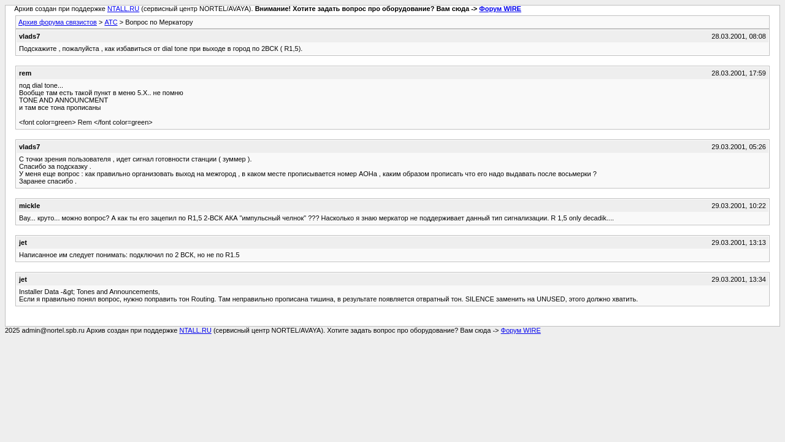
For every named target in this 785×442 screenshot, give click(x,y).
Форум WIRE (500, 8)
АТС (110, 22)
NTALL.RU (123, 8)
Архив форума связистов (57, 22)
